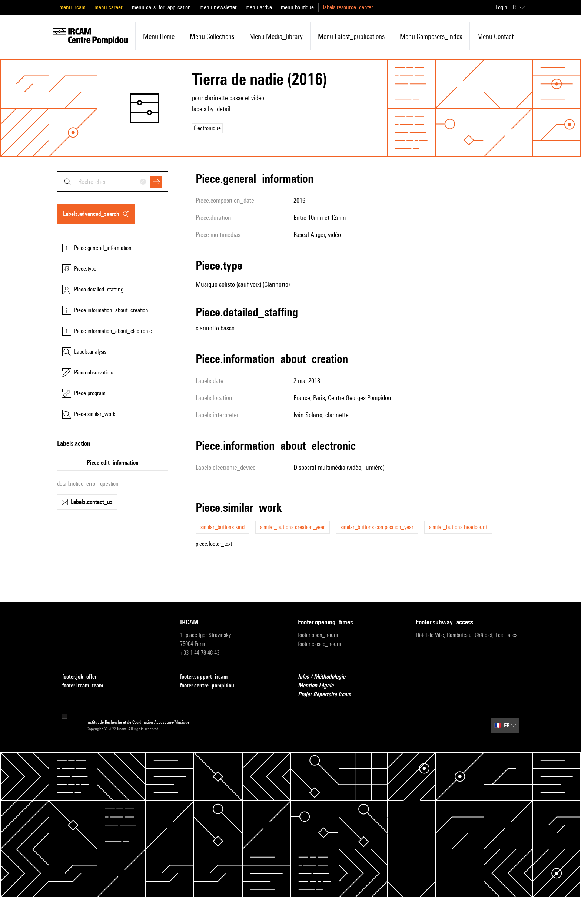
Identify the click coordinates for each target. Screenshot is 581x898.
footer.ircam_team (87, 686)
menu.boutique (297, 7)
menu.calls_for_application (161, 7)
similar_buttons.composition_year (377, 527)
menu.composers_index (431, 36)
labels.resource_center (348, 7)
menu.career (108, 7)
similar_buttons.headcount (458, 527)
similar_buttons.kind (222, 527)
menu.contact (495, 36)
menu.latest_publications (351, 36)
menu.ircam (72, 7)
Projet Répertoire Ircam (329, 695)
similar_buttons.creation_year (292, 527)
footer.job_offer (84, 677)
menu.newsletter (218, 7)
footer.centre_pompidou (211, 686)
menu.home (159, 36)
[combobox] (112, 181)
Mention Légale (320, 686)
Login (501, 7)
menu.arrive (259, 7)
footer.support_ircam (208, 677)
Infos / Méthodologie (326, 677)
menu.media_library (276, 36)
